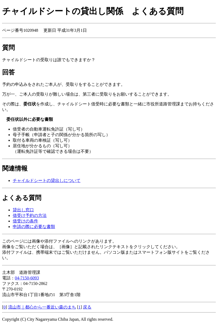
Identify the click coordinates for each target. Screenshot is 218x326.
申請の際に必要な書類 (34, 226)
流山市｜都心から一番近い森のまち (42, 307)
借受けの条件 (25, 221)
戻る (87, 307)
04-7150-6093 (27, 278)
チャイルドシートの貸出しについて (47, 180)
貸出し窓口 (23, 210)
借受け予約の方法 (30, 215)
